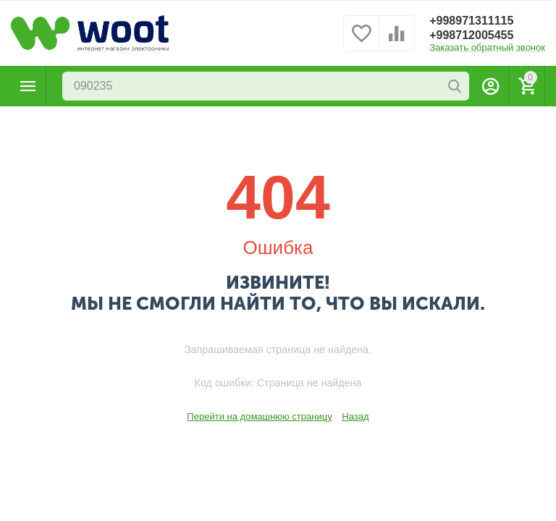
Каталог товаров (28, 86)
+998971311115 (471, 20)
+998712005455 (471, 35)
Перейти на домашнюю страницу (259, 416)
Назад (355, 416)
